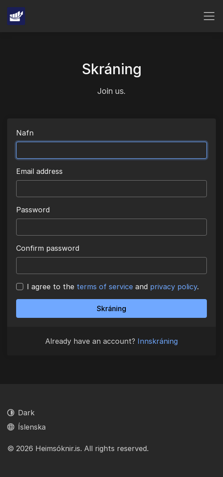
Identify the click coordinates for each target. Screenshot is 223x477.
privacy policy (173, 286)
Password (33, 209)
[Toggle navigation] (209, 16)
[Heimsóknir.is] (16, 16)
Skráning (111, 308)
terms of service (105, 286)
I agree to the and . (113, 286)
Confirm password (47, 248)
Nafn (25, 132)
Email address (39, 171)
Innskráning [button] (157, 341)
